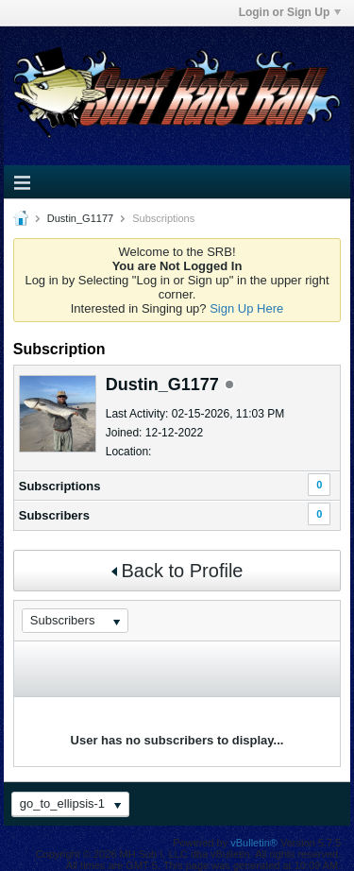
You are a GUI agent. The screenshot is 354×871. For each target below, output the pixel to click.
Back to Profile (177, 570)
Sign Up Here (246, 308)
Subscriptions (60, 486)
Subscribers (54, 515)
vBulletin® (254, 842)
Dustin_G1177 (80, 218)
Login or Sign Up (290, 12)
